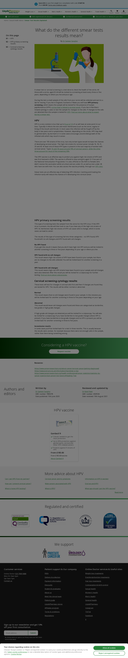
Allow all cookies (109, 648)
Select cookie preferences (17, 652)
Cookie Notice (16, 654)
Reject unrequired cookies (109, 653)
